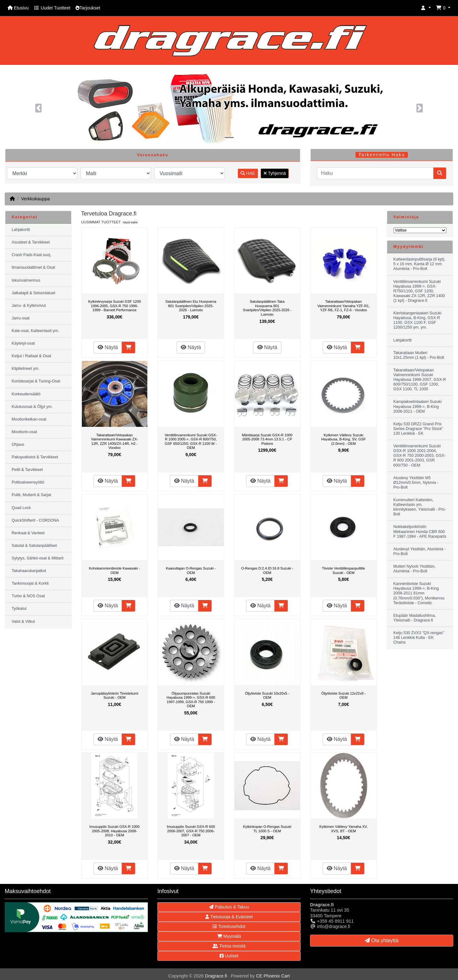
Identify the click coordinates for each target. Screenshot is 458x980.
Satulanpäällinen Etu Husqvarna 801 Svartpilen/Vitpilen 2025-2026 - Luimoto (190, 306)
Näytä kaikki (130, 222)
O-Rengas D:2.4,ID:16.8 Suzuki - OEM (267, 570)
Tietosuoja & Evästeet (229, 916)
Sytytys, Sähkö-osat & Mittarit (37, 558)
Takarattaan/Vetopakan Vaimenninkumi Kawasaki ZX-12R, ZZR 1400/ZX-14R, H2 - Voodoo (114, 441)
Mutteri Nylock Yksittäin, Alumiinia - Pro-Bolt (414, 568)
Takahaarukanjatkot (29, 571)
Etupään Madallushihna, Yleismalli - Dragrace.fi (414, 617)
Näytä (108, 347)
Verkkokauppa (35, 198)
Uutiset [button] (229, 955)
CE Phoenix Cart (273, 975)
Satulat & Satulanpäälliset (34, 545)
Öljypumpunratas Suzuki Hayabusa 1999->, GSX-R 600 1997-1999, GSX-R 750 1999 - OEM (191, 699)
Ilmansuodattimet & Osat (33, 267)
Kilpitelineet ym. (25, 368)
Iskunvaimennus (26, 280)
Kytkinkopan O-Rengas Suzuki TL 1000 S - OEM (267, 829)
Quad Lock (21, 508)
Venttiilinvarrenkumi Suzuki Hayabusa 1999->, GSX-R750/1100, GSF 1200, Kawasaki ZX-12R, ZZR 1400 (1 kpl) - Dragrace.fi (419, 291)
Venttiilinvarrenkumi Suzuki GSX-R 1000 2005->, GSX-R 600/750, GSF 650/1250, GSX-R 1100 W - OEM (191, 441)
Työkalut (19, 608)
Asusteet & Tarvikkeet (31, 242)
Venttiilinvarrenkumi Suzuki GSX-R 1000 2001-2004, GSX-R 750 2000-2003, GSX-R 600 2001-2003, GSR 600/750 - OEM (419, 455)
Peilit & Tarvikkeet (27, 469)
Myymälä (229, 936)
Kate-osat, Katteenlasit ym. (35, 331)
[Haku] (375, 173)
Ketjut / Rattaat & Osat (31, 356)
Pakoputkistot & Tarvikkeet (35, 457)
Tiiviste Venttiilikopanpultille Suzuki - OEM (343, 570)
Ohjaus (18, 444)
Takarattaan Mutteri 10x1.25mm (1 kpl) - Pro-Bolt (418, 355)
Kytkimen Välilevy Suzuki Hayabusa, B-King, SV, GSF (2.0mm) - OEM (343, 439)
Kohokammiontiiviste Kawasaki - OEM (114, 570)
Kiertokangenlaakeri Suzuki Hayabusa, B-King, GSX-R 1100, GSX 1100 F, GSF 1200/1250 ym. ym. (417, 320)
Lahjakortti (21, 229)
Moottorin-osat (24, 432)
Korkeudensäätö (26, 394)
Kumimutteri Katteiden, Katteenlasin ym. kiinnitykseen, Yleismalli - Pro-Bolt (419, 507)
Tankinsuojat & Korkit (30, 583)
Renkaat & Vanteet (28, 533)
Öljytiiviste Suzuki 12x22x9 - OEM (343, 695)
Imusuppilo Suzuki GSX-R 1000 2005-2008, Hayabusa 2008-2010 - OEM (114, 831)
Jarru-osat (21, 318)
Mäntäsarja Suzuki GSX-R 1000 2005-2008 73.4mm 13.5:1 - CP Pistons (267, 439)
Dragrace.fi (216, 975)
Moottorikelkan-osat (29, 419)
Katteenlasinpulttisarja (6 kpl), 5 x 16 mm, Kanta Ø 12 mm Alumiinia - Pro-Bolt (419, 264)
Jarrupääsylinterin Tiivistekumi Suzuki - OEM (114, 695)
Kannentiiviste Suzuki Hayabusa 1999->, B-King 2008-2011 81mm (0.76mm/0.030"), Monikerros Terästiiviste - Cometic (419, 593)
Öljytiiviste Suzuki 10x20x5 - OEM (267, 695)
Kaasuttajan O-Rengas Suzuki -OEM (191, 570)
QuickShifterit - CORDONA (35, 520)
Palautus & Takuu (229, 906)
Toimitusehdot (228, 926)
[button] (426, 8)
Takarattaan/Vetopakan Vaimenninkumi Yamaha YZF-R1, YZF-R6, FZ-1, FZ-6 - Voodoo (343, 306)
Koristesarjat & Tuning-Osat (36, 381)
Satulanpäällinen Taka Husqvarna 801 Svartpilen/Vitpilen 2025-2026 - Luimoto (267, 308)
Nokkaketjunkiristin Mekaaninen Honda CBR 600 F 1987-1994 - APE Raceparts (419, 531)
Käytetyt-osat (23, 343)
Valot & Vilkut (23, 621)
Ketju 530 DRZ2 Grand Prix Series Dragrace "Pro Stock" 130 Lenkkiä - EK (418, 429)
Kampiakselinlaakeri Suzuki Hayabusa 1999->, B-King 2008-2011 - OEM (417, 406)
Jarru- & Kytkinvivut (29, 305)
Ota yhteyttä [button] (382, 940)
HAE (247, 173)
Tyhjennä (274, 173)
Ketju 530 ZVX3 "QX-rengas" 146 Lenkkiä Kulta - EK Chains (418, 638)
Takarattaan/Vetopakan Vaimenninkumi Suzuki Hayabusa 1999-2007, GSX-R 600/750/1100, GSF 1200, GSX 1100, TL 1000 (419, 379)
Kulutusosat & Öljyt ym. (32, 406)
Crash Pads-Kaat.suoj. (31, 255)
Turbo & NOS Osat (28, 596)
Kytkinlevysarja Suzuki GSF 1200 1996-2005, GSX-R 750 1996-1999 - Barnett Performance (114, 306)
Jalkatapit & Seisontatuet (33, 293)
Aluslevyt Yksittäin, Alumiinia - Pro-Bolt (419, 551)
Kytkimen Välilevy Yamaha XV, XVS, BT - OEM (343, 829)
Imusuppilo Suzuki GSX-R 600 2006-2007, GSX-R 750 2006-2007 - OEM (191, 831)
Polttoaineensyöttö (28, 482)
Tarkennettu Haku (382, 154)
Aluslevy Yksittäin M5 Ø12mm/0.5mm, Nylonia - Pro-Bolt (415, 483)
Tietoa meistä (229, 945)
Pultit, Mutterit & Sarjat (31, 495)
